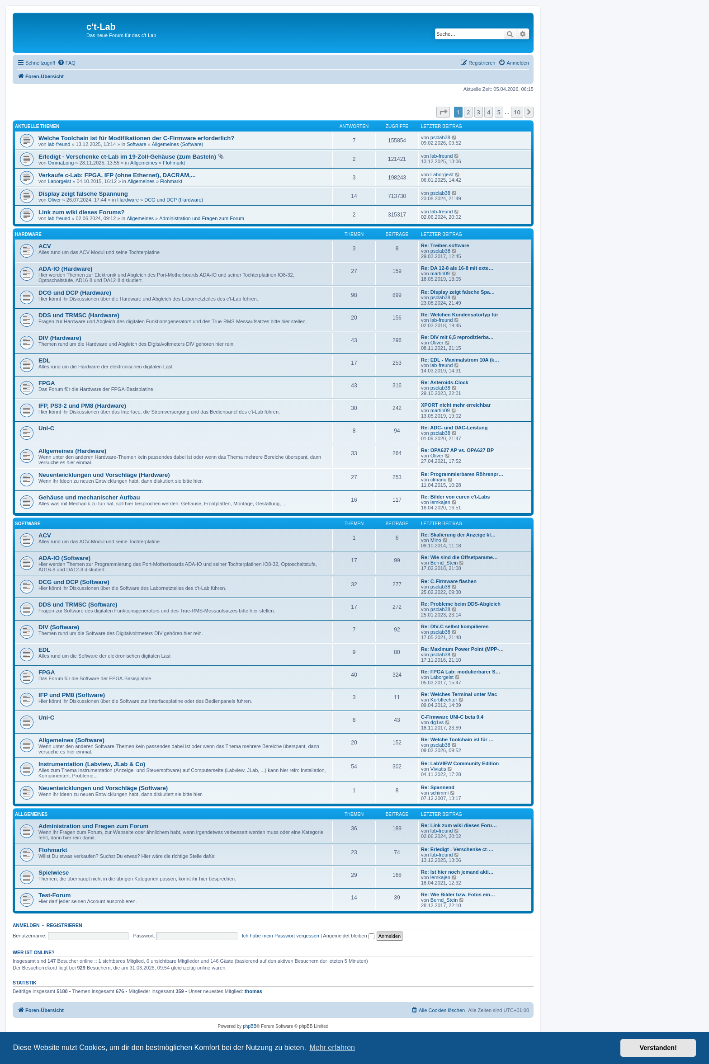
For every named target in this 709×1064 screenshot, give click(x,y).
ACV (44, 246)
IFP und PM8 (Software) (71, 695)
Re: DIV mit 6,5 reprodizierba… (457, 337)
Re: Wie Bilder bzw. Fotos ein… (458, 894)
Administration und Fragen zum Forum (201, 218)
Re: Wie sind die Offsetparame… (459, 557)
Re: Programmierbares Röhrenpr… (462, 474)
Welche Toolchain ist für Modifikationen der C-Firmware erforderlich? (136, 138)
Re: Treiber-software (445, 245)
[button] (443, 112)
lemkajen (440, 502)
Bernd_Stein (444, 562)
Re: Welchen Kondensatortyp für (459, 314)
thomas (253, 991)
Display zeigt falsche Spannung (83, 193)
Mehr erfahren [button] (332, 1047)
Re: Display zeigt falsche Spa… (458, 292)
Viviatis (438, 769)
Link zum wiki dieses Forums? (81, 212)
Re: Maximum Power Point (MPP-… (462, 649)
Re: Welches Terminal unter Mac (459, 694)
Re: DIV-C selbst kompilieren (455, 626)
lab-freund (59, 144)
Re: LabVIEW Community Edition (460, 763)
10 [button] (517, 112)
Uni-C (46, 428)
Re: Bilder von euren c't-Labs (455, 496)
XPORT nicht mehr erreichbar (456, 405)
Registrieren (64, 925)
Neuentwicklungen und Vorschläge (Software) (103, 788)
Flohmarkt (174, 162)
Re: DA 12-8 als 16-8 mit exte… (457, 268)
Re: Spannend (437, 787)
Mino (435, 540)
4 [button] (488, 112)
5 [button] (499, 112)
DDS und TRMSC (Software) (77, 604)
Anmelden (26, 925)
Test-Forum (54, 895)
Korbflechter (443, 699)
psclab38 (440, 137)
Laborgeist (59, 181)
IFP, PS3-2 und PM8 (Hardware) (82, 405)
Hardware (128, 199)
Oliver (54, 199)
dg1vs (437, 722)
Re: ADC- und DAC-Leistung (454, 427)
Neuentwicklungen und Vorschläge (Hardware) (104, 474)
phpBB (249, 1026)
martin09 (440, 273)
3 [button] (478, 112)
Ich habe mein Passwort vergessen (280, 935)
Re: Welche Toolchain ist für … (457, 739)
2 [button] (468, 112)
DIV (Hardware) (59, 337)
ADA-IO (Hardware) (65, 268)
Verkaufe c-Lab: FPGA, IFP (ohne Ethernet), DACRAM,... (117, 175)
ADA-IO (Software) (64, 558)
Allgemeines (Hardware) (72, 450)
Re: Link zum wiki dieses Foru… (459, 825)
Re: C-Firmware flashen (449, 581)
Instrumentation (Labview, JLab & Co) (91, 764)
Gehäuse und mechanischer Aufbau (89, 497)
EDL (44, 360)
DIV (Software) (58, 627)
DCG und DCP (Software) (73, 582)
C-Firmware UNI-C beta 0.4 (452, 717)
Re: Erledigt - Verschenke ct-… (457, 849)
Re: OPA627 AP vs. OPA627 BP (457, 450)
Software (136, 144)
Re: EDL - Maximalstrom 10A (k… (460, 360)
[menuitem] (66, 62)
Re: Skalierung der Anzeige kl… (458, 534)
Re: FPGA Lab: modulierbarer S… (461, 671)
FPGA (46, 383)
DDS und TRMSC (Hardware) (78, 315)
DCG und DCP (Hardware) (173, 199)
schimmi (439, 793)
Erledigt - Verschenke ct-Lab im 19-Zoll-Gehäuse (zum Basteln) (127, 156)
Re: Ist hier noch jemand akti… (457, 872)
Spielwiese (53, 872)
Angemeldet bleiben (348, 935)
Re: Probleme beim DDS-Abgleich (461, 604)
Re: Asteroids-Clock (444, 382)
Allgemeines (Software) (177, 144)
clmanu (438, 479)
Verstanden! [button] (658, 1047)
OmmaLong (61, 162)
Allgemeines (143, 162)
